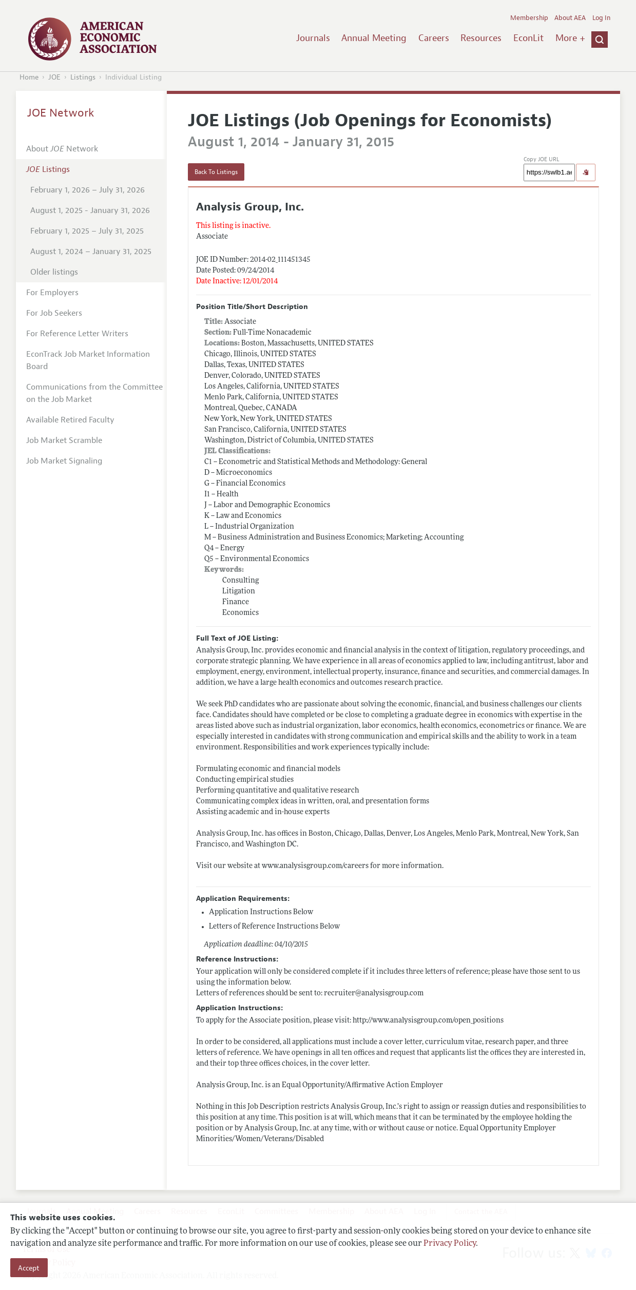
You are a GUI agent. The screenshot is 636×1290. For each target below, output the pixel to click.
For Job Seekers (54, 313)
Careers (433, 38)
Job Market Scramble (64, 440)
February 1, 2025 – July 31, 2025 (87, 231)
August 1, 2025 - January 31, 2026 (90, 210)
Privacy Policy (449, 1244)
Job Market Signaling (64, 461)
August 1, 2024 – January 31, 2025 (90, 251)
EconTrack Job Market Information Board (88, 360)
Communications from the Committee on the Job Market (94, 393)
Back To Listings (216, 172)
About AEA (570, 18)
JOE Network (60, 113)
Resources (481, 38)
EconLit (528, 38)
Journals (313, 38)
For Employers (52, 292)
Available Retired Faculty (70, 420)
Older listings (54, 272)
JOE (54, 77)
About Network (62, 149)
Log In (601, 18)
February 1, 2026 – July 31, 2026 (87, 190)
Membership (529, 18)
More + (570, 38)
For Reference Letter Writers (77, 334)
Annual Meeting (374, 38)
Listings (82, 77)
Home (29, 77)
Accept (29, 1268)
